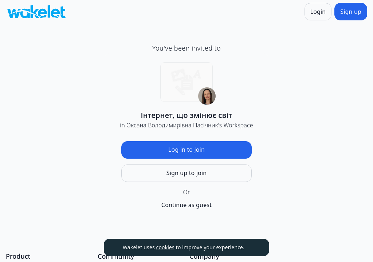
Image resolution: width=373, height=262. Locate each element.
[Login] (318, 11)
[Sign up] (350, 11)
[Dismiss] (254, 247)
